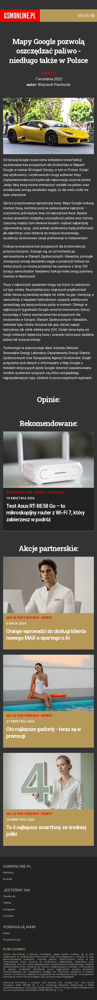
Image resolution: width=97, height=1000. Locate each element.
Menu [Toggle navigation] (86, 15)
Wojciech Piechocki (54, 84)
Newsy (49, 73)
